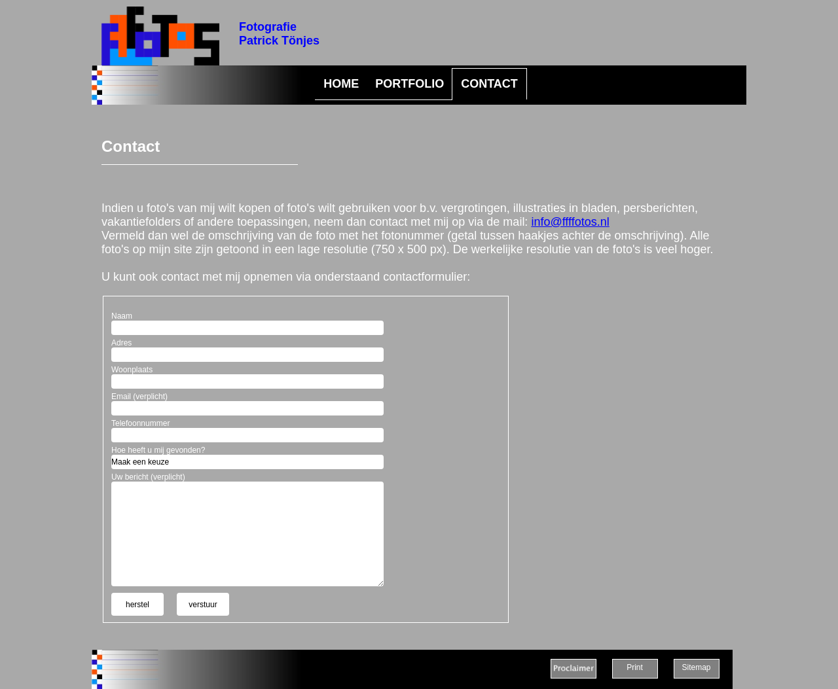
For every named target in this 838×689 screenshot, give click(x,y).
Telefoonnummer (140, 423)
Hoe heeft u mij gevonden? (158, 450)
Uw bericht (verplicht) (148, 477)
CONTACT (489, 83)
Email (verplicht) (139, 396)
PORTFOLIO (409, 83)
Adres (121, 342)
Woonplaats (132, 369)
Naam (121, 316)
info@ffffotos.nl (570, 221)
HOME (341, 83)
